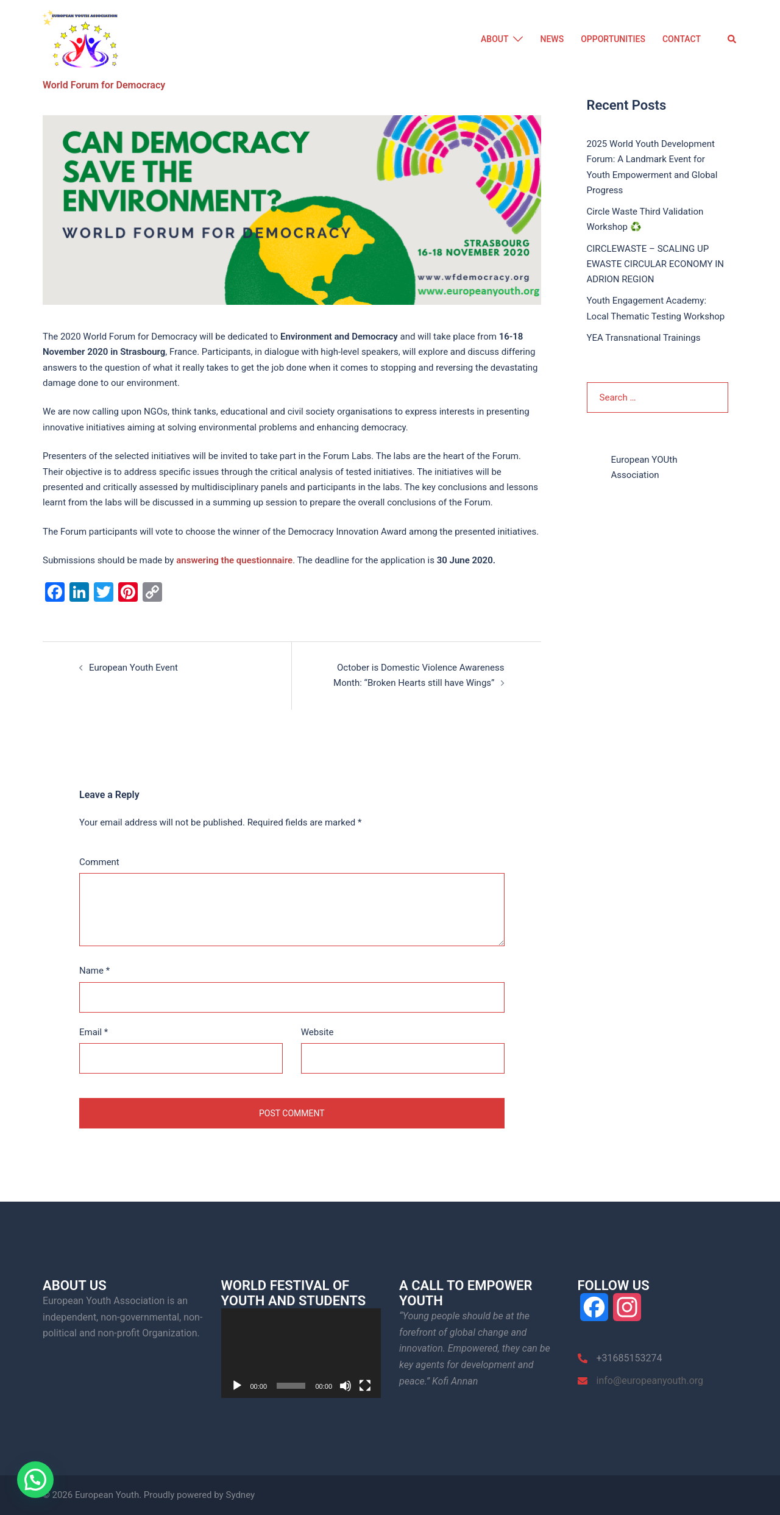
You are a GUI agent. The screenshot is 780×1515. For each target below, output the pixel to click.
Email (93, 1031)
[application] (301, 1353)
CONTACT (681, 39)
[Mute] (345, 1386)
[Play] (237, 1386)
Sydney (240, 1494)
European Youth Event (133, 667)
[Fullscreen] (365, 1386)
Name (94, 970)
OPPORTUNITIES (613, 39)
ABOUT (494, 39)
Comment (99, 862)
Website (317, 1031)
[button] (732, 40)
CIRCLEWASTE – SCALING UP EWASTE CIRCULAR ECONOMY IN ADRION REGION (655, 263)
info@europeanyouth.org (650, 1380)
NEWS (552, 39)
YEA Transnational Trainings (644, 337)
